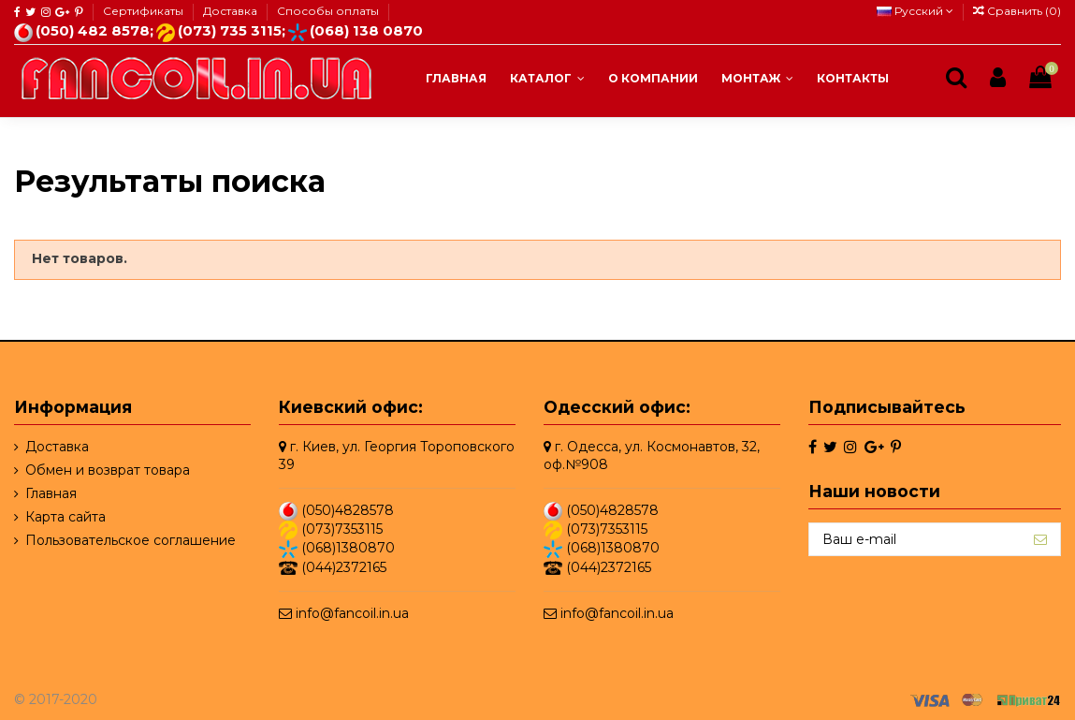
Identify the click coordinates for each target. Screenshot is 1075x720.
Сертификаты (144, 11)
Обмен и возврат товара (107, 470)
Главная (51, 493)
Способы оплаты (328, 11)
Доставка (231, 11)
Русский (915, 11)
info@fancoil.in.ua (352, 613)
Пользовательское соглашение (130, 540)
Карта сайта (65, 516)
